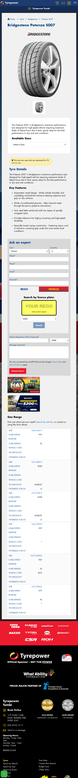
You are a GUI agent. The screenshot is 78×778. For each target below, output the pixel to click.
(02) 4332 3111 (15, 705)
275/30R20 (37, 567)
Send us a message (16, 710)
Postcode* (13, 279)
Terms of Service (15, 365)
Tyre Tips (6, 756)
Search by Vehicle (10, 744)
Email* (12, 271)
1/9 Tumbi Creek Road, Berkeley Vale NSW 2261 (17, 698)
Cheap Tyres (44, 750)
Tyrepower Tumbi (39, 8)
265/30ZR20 (36, 536)
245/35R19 (37, 411)
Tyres (5, 741)
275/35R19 (37, 473)
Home (11, 19)
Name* (12, 256)
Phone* (12, 263)
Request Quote (18, 371)
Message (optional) (17, 345)
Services (7, 769)
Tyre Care (7, 753)
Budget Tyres (44, 747)
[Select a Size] (39, 144)
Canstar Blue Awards (47, 744)
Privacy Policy (57, 362)
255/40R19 (37, 442)
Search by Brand (10, 750)
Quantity (53, 247)
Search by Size (9, 747)
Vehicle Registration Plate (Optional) (24, 337)
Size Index (43, 741)
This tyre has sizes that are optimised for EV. (30, 161)
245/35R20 (37, 504)
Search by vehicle (44, 402)
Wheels (6, 759)
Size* (11, 247)
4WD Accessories (10, 772)
